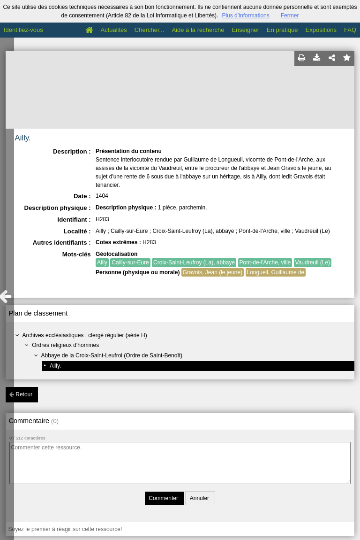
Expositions (321, 29)
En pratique (282, 29)
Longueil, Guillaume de (276, 272)
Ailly (102, 262)
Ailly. (55, 366)
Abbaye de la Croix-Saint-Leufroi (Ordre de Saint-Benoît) (111, 355)
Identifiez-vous (23, 29)
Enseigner (245, 29)
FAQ (350, 29)
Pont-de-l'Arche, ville (265, 262)
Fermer (290, 15)
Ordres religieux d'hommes (65, 345)
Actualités (113, 29)
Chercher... (150, 29)
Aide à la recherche (198, 29)
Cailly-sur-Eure (130, 262)
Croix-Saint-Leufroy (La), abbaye (194, 262)
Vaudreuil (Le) (312, 262)
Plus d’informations (245, 15)
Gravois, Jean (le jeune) (212, 272)
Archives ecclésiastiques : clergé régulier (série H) (84, 335)
